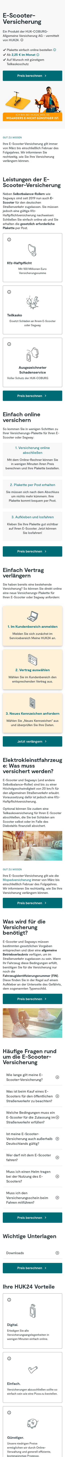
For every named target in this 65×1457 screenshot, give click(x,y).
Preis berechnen (32, 76)
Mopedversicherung (17, 880)
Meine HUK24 (41, 638)
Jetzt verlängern (32, 741)
